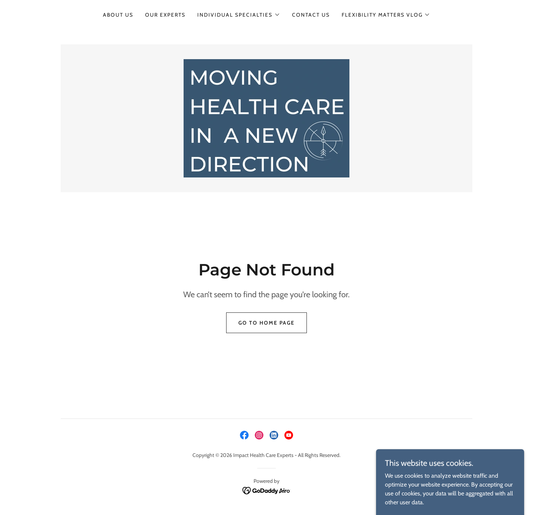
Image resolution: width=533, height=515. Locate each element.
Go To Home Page (266, 322)
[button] (238, 14)
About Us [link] (118, 14)
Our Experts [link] (165, 14)
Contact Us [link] (311, 14)
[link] (266, 117)
